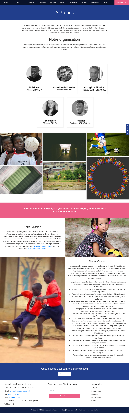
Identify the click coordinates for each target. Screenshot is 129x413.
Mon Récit (53, 2)
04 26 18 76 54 (13, 394)
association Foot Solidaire (43, 246)
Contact (104, 2)
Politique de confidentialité (88, 410)
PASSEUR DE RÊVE (11, 3)
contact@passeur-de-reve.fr (20, 391)
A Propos (93, 388)
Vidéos (62, 2)
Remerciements (96, 397)
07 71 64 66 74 (14, 397)
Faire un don (121, 3)
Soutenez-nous (72, 2)
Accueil (31, 2)
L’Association (42, 2)
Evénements (95, 2)
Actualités (84, 2)
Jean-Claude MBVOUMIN (37, 249)
